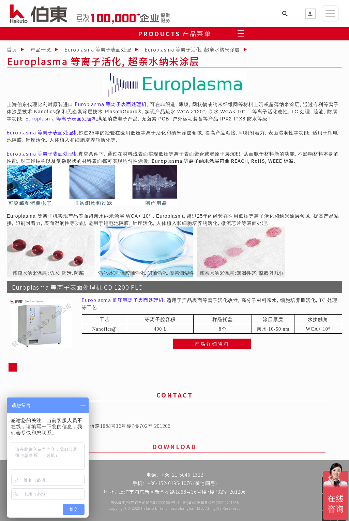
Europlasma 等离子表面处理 (98, 49)
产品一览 (41, 49)
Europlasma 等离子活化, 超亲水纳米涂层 (192, 49)
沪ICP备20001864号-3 (160, 502)
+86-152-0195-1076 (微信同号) (182, 484)
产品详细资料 (212, 352)
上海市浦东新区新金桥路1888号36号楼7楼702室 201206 (107, 427)
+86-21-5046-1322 (182, 475)
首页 (12, 49)
